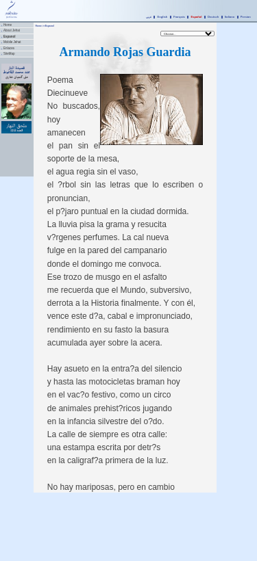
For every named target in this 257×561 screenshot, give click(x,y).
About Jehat (11, 30)
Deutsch (213, 16)
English (163, 16)
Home (7, 25)
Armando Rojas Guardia (125, 52)
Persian (246, 16)
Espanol (9, 36)
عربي (148, 16)
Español (196, 16)
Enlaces (8, 48)
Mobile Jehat (12, 42)
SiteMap (9, 53)
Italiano (229, 16)
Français (179, 16)
